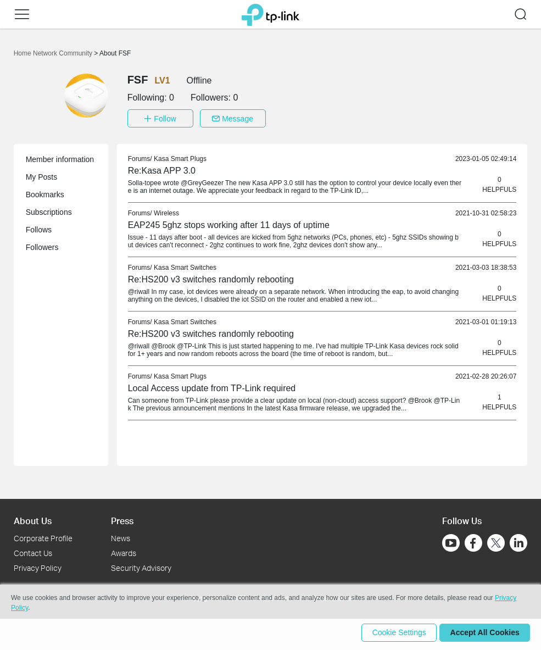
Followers (42, 245)
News (120, 536)
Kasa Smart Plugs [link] (180, 157)
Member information (60, 157)
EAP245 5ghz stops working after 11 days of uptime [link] (229, 223)
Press (122, 519)
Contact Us (33, 551)
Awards (123, 551)
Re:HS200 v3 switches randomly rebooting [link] (211, 277)
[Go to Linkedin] (518, 541)
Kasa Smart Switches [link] (185, 266)
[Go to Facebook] (473, 541)
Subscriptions (49, 210)
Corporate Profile (43, 536)
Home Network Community (54, 53)
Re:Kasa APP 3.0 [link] (162, 169)
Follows (39, 228)
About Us (33, 519)
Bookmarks (45, 192)
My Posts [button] (42, 175)
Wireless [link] (166, 211)
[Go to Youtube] (451, 541)
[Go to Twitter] (496, 542)
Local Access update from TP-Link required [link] (212, 386)
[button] (22, 14)
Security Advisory (141, 566)
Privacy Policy (38, 566)
